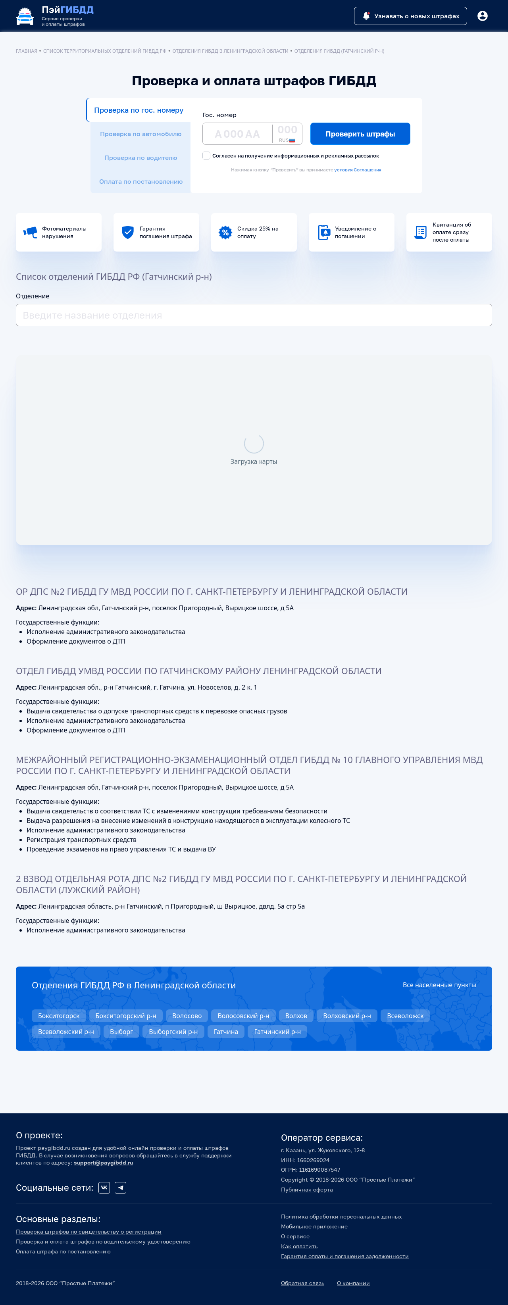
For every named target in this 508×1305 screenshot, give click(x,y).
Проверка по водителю (140, 157)
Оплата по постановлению (141, 181)
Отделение (32, 296)
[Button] (482, 16)
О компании (353, 1283)
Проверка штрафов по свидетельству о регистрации (89, 1231)
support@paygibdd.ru (103, 1162)
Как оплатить (299, 1246)
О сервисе (295, 1236)
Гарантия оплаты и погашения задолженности (345, 1256)
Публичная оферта (307, 1189)
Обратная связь (302, 1283)
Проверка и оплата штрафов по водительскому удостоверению (103, 1241)
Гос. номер (219, 115)
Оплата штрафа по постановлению (63, 1251)
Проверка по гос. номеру (138, 110)
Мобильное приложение (314, 1226)
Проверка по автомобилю (140, 134)
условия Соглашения (357, 170)
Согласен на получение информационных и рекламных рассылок (290, 156)
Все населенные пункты (439, 984)
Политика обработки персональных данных (341, 1216)
